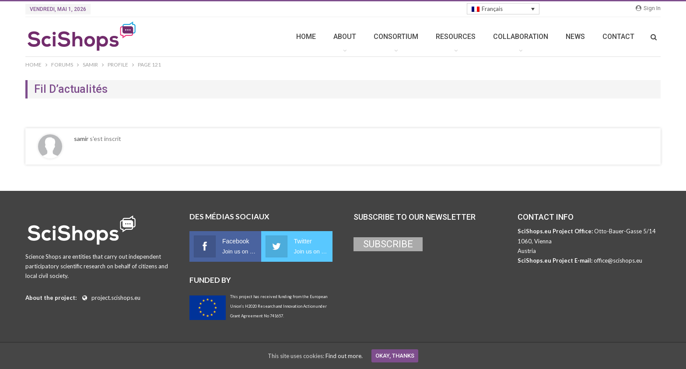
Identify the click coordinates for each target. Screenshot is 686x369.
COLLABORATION (520, 36)
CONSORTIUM (396, 36)
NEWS (575, 36)
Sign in (648, 8)
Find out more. (344, 355)
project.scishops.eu (115, 297)
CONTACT (618, 36)
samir (81, 138)
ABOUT (344, 36)
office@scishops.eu (618, 260)
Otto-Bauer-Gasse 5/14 (625, 231)
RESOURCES (456, 36)
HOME (306, 36)
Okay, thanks (394, 355)
